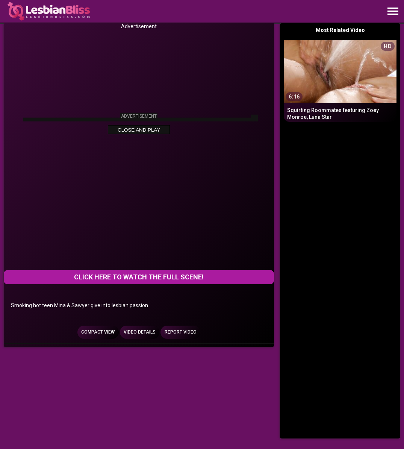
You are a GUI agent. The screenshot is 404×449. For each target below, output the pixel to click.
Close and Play (139, 130)
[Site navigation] (392, 12)
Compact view (98, 332)
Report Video (181, 332)
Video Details (140, 332)
